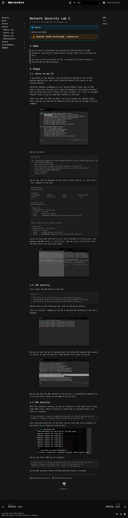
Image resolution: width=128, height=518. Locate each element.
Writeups (52, 8)
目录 (104, 18)
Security (29, 8)
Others (62, 8)
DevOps (38, 8)
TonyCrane (20, 513)
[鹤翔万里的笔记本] (3, 2)
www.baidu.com (36, 425)
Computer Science (15, 8)
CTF (45, 8)
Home (3, 8)
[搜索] (85, 3)
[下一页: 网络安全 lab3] (115, 506)
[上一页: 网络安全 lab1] (12, 506)
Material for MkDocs (16, 515)
